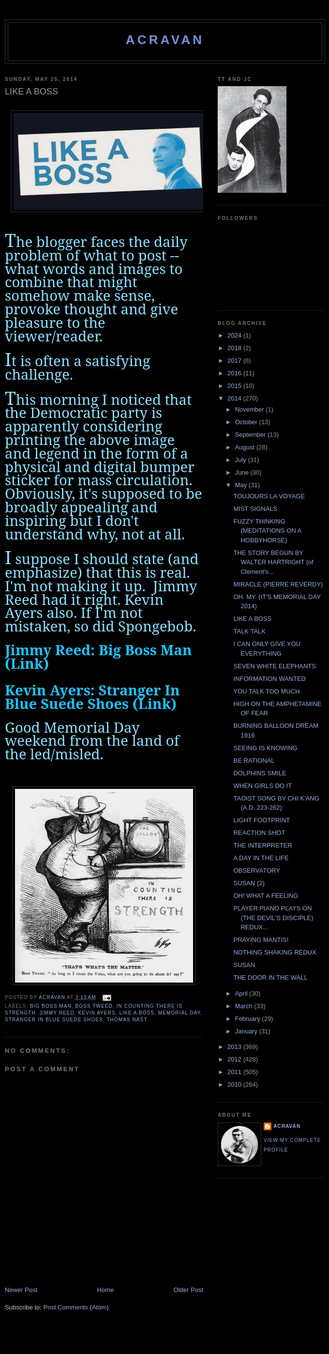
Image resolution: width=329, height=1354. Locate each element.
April (242, 993)
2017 (235, 360)
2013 (235, 1046)
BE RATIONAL (253, 760)
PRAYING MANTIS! (260, 939)
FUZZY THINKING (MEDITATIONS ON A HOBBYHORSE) (267, 531)
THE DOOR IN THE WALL (270, 977)
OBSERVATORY (256, 870)
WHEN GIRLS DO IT (262, 785)
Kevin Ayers (97, 1013)
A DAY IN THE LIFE (260, 858)
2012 (235, 1059)
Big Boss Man (51, 1006)
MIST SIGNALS (255, 508)
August (245, 447)
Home (105, 1289)
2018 (235, 348)
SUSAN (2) (248, 883)
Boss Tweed (94, 1006)
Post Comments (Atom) (76, 1307)
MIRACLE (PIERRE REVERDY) (278, 584)
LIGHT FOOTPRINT (261, 820)
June (243, 472)
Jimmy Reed (56, 1013)
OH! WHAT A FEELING (265, 895)
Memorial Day (179, 1013)
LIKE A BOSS (252, 618)
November (250, 409)
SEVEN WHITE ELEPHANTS (274, 666)
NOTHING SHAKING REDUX (274, 952)
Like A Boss (137, 1013)
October (247, 422)
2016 (235, 373)
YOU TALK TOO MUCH (266, 691)
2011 (235, 1072)
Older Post (188, 1289)
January (247, 1031)
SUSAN (244, 965)
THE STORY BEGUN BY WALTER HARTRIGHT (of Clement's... (273, 562)
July (241, 459)
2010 (235, 1084)
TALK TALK (249, 631)
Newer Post (21, 1289)
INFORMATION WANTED (269, 678)
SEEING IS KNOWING (265, 748)
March (244, 1006)
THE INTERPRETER (262, 845)
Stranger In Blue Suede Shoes (54, 1019)
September (251, 434)
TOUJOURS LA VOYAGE (269, 496)
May (242, 485)
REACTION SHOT (259, 832)
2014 (235, 398)
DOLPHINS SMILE (259, 773)
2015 (235, 385)
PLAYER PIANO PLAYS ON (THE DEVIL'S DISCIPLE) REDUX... (273, 918)
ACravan (165, 39)
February (248, 1018)
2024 (235, 335)
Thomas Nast (126, 1019)
